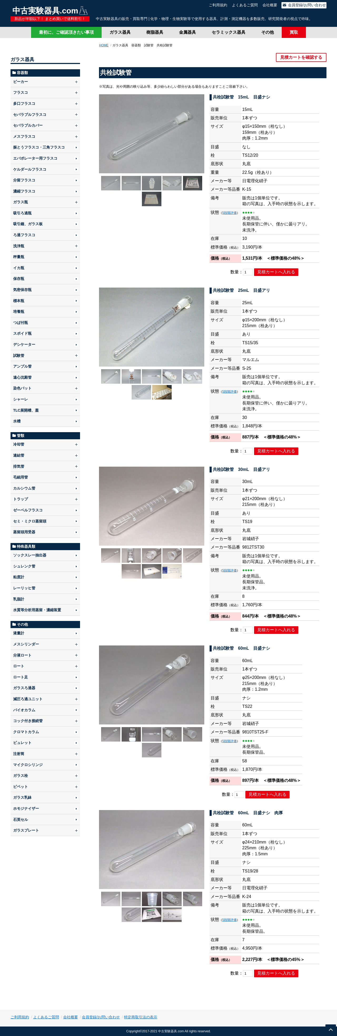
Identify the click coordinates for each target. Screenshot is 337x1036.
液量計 (18, 633)
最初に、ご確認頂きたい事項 (66, 32)
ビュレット (22, 743)
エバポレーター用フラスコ (35, 158)
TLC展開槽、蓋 (26, 410)
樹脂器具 (154, 32)
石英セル (20, 819)
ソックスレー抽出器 (29, 555)
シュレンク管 (24, 566)
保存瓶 (18, 279)
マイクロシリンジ (28, 765)
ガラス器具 (120, 32)
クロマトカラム (26, 732)
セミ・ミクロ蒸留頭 (29, 521)
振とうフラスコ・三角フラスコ (39, 147)
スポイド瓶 (22, 333)
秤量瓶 (18, 257)
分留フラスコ (24, 180)
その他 (267, 32)
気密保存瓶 (22, 290)
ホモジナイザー (26, 808)
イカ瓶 (18, 268)
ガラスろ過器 (24, 688)
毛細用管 (20, 477)
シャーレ (20, 399)
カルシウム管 (24, 488)
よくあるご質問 (245, 5)
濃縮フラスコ (24, 191)
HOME (103, 45)
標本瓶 (18, 301)
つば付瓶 (20, 322)
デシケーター (24, 344)
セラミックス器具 (228, 32)
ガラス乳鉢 (22, 797)
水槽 (17, 421)
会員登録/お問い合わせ (304, 5)
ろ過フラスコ (24, 235)
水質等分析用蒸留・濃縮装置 (37, 610)
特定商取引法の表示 (140, 1017)
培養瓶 (18, 311)
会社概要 (269, 5)
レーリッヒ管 (24, 588)
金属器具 (187, 32)
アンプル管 (22, 366)
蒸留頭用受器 (24, 532)
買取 (294, 32)
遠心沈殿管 (22, 377)
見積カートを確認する (301, 57)
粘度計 (18, 577)
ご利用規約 (218, 5)
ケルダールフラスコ (29, 169)
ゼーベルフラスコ (28, 510)
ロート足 (20, 677)
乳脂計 (18, 599)
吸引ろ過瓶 (22, 213)
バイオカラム (24, 710)
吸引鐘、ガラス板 (28, 224)
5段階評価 (229, 213)
